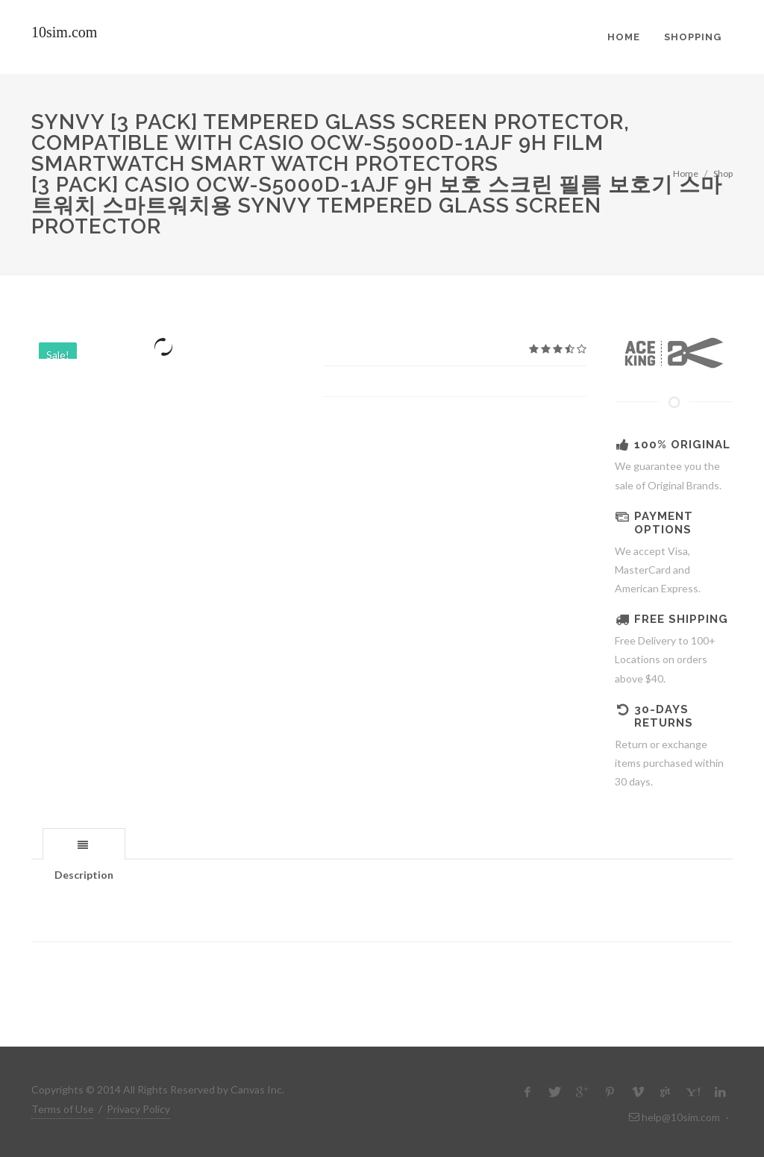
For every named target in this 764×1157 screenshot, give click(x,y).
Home (685, 173)
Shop (723, 173)
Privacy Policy (138, 1109)
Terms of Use (62, 1109)
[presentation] (84, 844)
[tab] (84, 843)
